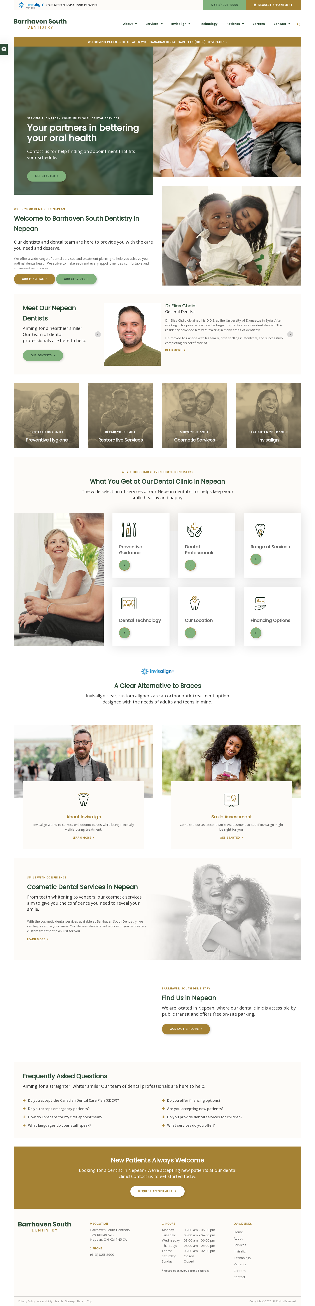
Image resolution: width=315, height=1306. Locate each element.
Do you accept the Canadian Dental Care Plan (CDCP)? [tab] (73, 1100)
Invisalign (178, 24)
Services (152, 24)
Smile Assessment (231, 817)
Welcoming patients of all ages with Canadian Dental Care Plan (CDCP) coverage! (156, 42)
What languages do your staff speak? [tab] (59, 1125)
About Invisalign (83, 817)
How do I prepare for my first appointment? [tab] (65, 1117)
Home (238, 1232)
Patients (233, 24)
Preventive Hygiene (47, 440)
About (128, 24)
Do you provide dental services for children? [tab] (204, 1117)
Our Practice (33, 279)
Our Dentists (41, 355)
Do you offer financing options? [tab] (193, 1100)
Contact (280, 24)
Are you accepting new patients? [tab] (195, 1108)
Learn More (124, 565)
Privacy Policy (26, 1301)
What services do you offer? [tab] (191, 1125)
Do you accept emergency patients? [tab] (59, 1108)
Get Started (45, 176)
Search (58, 1301)
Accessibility (44, 1301)
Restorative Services (120, 440)
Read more (173, 347)
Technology (208, 24)
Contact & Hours (184, 1029)
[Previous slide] (98, 334)
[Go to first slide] (290, 334)
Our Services (75, 279)
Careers (259, 24)
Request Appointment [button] (275, 5)
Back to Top (84, 1301)
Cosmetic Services (194, 440)
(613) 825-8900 (226, 5)
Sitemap (70, 1301)
